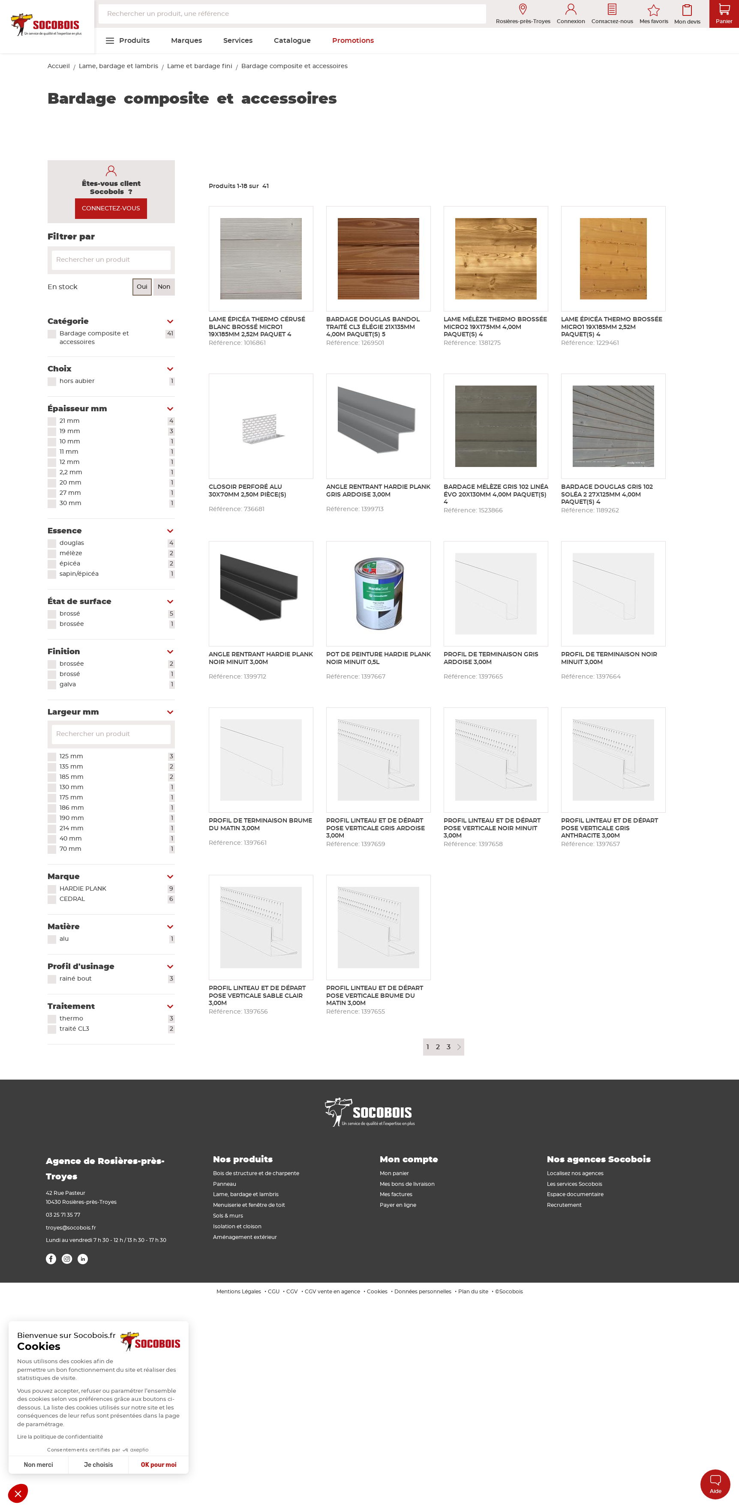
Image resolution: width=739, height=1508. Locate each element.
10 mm (117, 442)
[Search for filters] (111, 734)
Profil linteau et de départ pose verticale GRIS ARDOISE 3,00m (375, 828)
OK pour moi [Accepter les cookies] (159, 1465)
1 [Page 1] (428, 1047)
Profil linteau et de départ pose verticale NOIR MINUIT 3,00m (492, 828)
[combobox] (292, 14)
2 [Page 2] (438, 1047)
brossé (117, 614)
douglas (117, 543)
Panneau (224, 1184)
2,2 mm (117, 473)
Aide (715, 1484)
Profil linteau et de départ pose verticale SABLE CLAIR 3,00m (257, 996)
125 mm (117, 757)
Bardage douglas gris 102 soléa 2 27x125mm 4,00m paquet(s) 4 (607, 495)
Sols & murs (228, 1215)
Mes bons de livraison (407, 1184)
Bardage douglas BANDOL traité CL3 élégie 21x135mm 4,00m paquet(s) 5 (373, 327)
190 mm (117, 818)
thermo (117, 1019)
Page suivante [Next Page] (459, 1047)
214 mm (117, 829)
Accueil (59, 66)
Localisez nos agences (575, 1173)
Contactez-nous (612, 14)
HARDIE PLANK (117, 889)
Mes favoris (654, 21)
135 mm (117, 767)
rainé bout (117, 979)
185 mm (117, 777)
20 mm (117, 483)
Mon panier (394, 1173)
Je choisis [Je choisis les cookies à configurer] (98, 1465)
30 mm (117, 504)
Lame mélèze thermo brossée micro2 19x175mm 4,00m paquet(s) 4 (495, 327)
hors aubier (117, 381)
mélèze (117, 554)
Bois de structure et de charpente (256, 1173)
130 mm (117, 788)
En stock (63, 287)
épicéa (117, 564)
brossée (117, 624)
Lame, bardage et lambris (118, 66)
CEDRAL (117, 899)
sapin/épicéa (117, 574)
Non (164, 287)
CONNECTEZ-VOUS (111, 209)
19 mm (117, 432)
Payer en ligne (398, 1205)
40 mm (117, 839)
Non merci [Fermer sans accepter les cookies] (38, 1465)
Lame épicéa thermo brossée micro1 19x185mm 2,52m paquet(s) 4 (611, 327)
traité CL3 (117, 1029)
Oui (142, 287)
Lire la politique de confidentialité (60, 1436)
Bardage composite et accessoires (117, 337)
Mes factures (396, 1194)
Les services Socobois (574, 1184)
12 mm (117, 462)
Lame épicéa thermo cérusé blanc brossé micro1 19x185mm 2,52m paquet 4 (257, 327)
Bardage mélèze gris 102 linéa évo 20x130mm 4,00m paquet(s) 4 (496, 495)
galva (117, 685)
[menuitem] (127, 41)
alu (117, 939)
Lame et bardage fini (199, 66)
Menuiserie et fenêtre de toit (249, 1205)
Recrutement (564, 1205)
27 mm (117, 493)
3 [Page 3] (449, 1047)
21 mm (117, 421)
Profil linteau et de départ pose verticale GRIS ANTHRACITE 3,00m (609, 828)
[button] (18, 1493)
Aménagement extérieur (245, 1237)
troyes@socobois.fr (71, 1227)
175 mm (117, 798)
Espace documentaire (575, 1194)
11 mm (117, 452)
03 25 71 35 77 (63, 1215)
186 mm (117, 808)
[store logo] (47, 27)
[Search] (111, 260)
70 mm (117, 849)
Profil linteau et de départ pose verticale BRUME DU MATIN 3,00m (374, 996)
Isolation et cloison (237, 1226)
